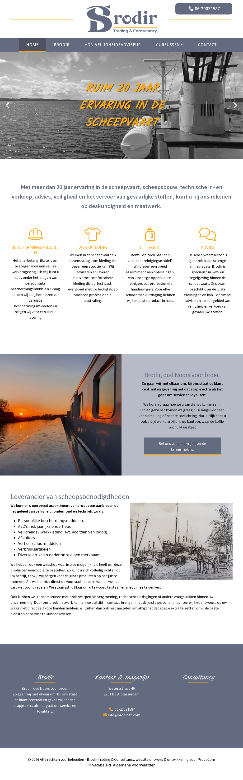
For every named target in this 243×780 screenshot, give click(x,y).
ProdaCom (206, 759)
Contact (207, 44)
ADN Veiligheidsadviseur (113, 44)
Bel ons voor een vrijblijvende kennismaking (182, 446)
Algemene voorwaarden (134, 765)
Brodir (62, 44)
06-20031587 (207, 8)
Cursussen (168, 44)
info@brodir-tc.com (124, 715)
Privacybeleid (99, 765)
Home (32, 44)
